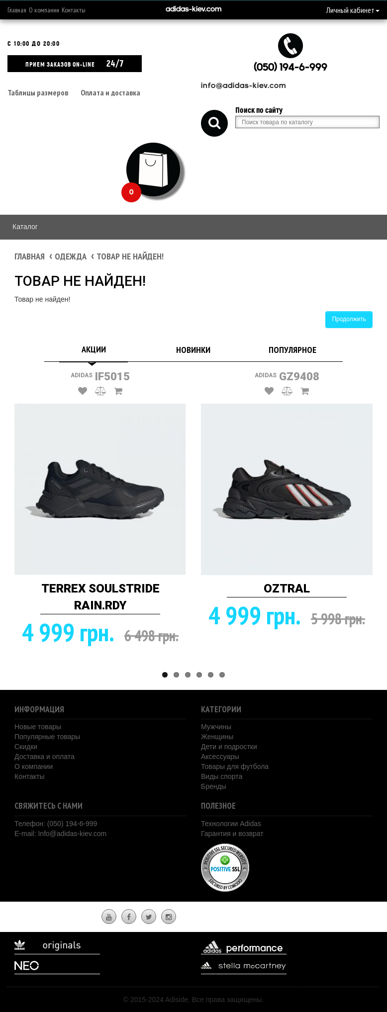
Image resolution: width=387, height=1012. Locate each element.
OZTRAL (287, 588)
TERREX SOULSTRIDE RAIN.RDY (100, 597)
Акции (94, 349)
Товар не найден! (130, 256)
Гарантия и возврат (232, 834)
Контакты (74, 9)
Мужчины (216, 727)
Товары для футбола (235, 766)
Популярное (292, 349)
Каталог (25, 227)
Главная (16, 9)
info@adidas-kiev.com (243, 86)
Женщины (217, 737)
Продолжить (349, 319)
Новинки (193, 349)
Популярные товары (47, 737)
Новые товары (37, 727)
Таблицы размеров (37, 92)
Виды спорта (221, 776)
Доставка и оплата (44, 756)
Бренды (213, 786)
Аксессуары (220, 756)
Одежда (71, 256)
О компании (44, 9)
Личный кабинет (353, 10)
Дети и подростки (229, 747)
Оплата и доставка (110, 92)
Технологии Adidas (231, 824)
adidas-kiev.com (193, 9)
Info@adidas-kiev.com (72, 834)
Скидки (25, 747)
